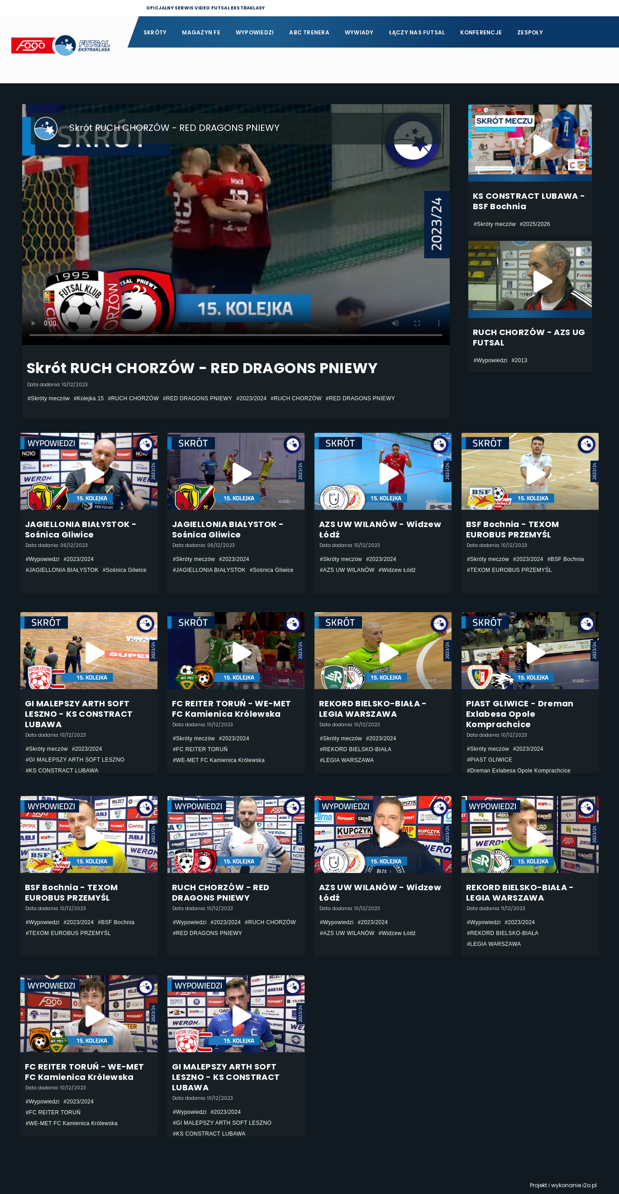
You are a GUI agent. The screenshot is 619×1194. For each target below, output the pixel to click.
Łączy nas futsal (417, 32)
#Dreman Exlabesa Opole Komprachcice (519, 770)
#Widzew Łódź (397, 570)
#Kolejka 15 (89, 398)
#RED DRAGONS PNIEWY (197, 398)
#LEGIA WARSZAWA (347, 760)
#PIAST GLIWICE (489, 760)
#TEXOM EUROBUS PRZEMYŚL (509, 570)
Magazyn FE (201, 32)
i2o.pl (589, 1185)
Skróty (155, 32)
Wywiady (359, 32)
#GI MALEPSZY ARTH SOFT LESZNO (75, 760)
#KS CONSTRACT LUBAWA (62, 770)
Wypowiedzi (255, 32)
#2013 (519, 360)
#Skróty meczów (49, 398)
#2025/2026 (535, 224)
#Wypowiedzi (490, 360)
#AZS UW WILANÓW (347, 570)
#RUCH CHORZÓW (133, 398)
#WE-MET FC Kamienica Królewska (219, 760)
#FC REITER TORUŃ (200, 749)
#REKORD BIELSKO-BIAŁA (355, 749)
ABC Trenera (309, 32)
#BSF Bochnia (566, 559)
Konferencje (481, 32)
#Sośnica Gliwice (125, 570)
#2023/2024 (251, 398)
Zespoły (530, 32)
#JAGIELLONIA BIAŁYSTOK (62, 570)
